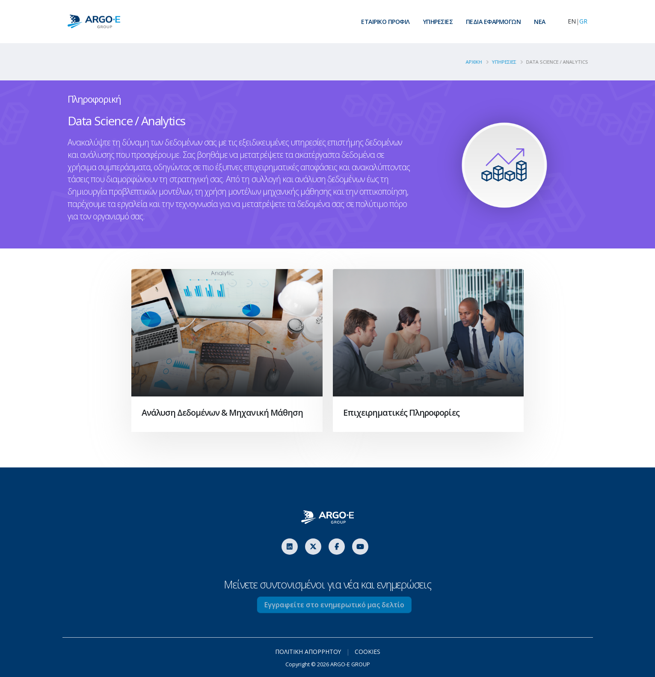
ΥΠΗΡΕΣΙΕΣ (438, 22)
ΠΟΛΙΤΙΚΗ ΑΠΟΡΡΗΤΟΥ (308, 651)
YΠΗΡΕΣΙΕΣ (507, 62)
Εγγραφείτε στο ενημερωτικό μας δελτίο (348, 604)
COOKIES (367, 651)
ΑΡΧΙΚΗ (477, 62)
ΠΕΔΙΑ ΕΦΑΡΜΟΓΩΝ (493, 22)
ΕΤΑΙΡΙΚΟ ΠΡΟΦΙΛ (385, 22)
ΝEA (539, 22)
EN (572, 21)
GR (583, 21)
